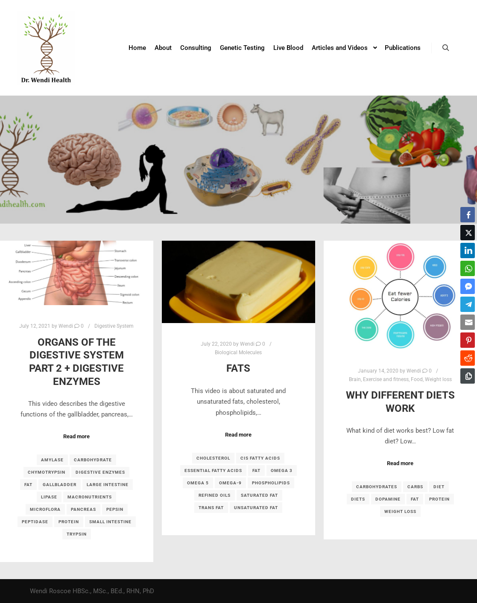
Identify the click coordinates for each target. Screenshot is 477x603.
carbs (415, 486)
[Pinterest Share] (467, 340)
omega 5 (198, 483)
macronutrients (89, 497)
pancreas (83, 509)
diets (358, 499)
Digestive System (114, 326)
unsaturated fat (256, 507)
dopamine (388, 499)
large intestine (108, 484)
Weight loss (438, 379)
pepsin (114, 509)
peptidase (35, 521)
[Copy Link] (467, 376)
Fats (238, 368)
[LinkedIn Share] (467, 250)
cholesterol (213, 458)
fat (28, 484)
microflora (45, 509)
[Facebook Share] (467, 214)
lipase (49, 497)
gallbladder (59, 484)
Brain (355, 379)
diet (439, 486)
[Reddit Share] (467, 358)
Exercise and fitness (386, 379)
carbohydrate (93, 459)
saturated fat (259, 495)
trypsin (77, 534)
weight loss (400, 511)
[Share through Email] (467, 322)
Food (417, 379)
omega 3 (282, 470)
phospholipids (271, 483)
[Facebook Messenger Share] (467, 286)
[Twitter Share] (467, 232)
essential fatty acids (213, 470)
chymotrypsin (46, 472)
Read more (76, 436)
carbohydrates (376, 486)
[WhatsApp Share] (467, 268)
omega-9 (230, 483)
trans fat (211, 507)
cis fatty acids (260, 458)
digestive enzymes (100, 472)
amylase (52, 459)
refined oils (215, 495)
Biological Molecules (238, 352)
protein (69, 521)
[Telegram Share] (467, 304)
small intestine (110, 521)
